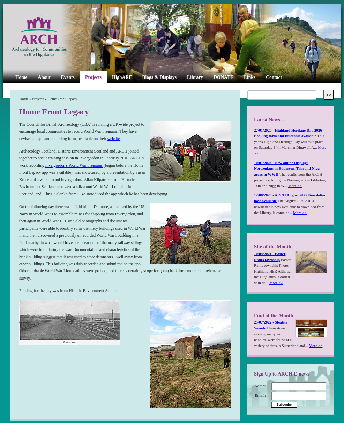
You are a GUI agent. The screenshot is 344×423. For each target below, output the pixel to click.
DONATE (223, 77)
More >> (295, 186)
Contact (274, 77)
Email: (260, 395)
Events (68, 77)
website (113, 138)
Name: (260, 386)
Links (249, 77)
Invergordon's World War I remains (74, 165)
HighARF (122, 77)
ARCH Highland (51, 37)
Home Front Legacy (62, 99)
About (44, 77)
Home (21, 77)
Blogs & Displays (159, 77)
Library (195, 77)
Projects (93, 77)
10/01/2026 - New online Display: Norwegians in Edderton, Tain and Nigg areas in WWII (287, 168)
